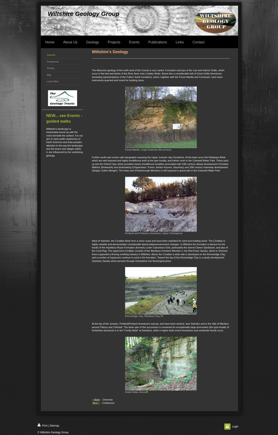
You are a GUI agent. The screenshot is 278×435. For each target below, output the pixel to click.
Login (235, 426)
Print (43, 425)
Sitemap (54, 425)
